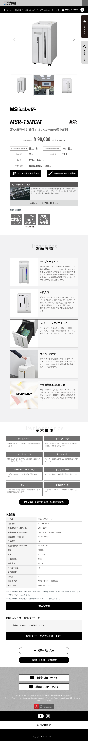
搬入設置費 (44, 606)
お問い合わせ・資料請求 (44, 660)
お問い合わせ (44, 725)
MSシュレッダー (30, 10)
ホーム (9, 10)
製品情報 (18, 10)
